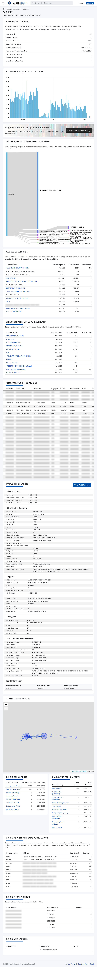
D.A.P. (8, 352)
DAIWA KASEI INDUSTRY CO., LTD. (50, 190)
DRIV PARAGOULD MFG (78, 240)
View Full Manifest (82, 485)
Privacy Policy (70, 964)
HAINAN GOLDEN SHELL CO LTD (17, 298)
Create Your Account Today (78, 130)
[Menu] (3, 3)
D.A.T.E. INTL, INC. (12, 363)
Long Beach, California (13, 789)
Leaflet (73, 771)
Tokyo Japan (56, 806)
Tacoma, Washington (13, 799)
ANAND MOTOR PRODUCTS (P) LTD (51, 244)
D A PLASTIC (10, 339)
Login (81, 3)
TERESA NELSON (75, 236)
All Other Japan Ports (59, 809)
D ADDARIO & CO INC (13, 342)
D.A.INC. (11, 194)
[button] (6, 705)
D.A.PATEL (9, 359)
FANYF (8, 301)
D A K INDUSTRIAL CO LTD (15, 336)
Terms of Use (82, 964)
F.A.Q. (92, 964)
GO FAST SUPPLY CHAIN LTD (49, 242)
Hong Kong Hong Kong (60, 813)
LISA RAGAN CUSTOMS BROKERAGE (82, 232)
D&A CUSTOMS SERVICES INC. (16, 369)
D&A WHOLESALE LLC (13, 373)
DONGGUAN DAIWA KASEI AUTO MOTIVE (53, 231)
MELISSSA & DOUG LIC (78, 233)
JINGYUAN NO (44, 237)
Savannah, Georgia (12, 796)
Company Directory (14, 9)
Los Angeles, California (13, 786)
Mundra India (57, 827)
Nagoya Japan (57, 788)
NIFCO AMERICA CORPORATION (81, 239)
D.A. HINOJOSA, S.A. (12, 349)
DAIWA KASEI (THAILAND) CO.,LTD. (18, 308)
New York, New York (13, 806)
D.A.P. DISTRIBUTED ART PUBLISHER (18, 356)
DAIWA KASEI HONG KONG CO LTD (51, 235)
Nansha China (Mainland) (57, 817)
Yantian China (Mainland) (57, 792)
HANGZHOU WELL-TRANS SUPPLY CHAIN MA (55, 239)
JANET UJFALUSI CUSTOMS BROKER (82, 237)
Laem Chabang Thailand (60, 803)
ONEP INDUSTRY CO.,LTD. (48, 241)
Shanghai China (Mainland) (57, 798)
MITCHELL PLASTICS (77, 227)
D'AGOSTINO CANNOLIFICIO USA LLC (19, 366)
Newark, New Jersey (12, 792)
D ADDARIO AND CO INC (14, 346)
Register (90, 3)
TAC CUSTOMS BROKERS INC (80, 244)
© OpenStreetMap (81, 771)
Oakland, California (12, 802)
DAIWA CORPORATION (13, 311)
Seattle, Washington (13, 809)
